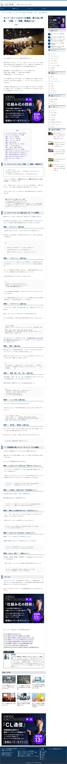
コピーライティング (55, 56)
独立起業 (53, 67)
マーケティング (54, 78)
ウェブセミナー (54, 104)
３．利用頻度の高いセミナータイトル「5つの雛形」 (14, 149)
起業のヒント (15, 8)
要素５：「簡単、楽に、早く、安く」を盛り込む (15, 143)
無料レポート (53, 101)
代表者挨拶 (53, 115)
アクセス (53, 126)
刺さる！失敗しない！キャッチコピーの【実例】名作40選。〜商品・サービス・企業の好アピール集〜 (59, 136)
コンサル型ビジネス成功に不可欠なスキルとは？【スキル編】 (58, 40)
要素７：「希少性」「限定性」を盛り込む (14, 147)
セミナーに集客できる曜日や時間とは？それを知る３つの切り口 (18, 641)
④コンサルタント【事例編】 (25, 754)
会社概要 (53, 119)
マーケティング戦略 (55, 65)
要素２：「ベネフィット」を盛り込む (13, 138)
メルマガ (44, 8)
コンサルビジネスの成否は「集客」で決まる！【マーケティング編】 (58, 38)
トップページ (53, 110)
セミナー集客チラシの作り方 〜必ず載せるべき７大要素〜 (17, 635)
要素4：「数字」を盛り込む (11, 142)
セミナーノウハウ (54, 58)
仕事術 (52, 70)
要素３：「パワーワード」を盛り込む (13, 140)
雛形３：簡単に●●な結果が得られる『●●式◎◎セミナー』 (17, 154)
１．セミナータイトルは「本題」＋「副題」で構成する (15, 133)
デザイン (53, 88)
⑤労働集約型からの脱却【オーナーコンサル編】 (29, 756)
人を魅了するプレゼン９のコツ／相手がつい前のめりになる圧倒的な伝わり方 (21, 647)
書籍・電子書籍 (54, 99)
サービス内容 (53, 112)
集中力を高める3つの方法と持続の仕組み (59, 160)
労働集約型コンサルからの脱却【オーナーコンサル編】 (57, 47)
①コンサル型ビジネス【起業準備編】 (26, 751)
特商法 (42, 757)
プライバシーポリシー (55, 124)
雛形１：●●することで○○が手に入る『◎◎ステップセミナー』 (18, 151)
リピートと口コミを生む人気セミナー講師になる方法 (16, 645)
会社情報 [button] (3, 12)
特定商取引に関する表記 (56, 122)
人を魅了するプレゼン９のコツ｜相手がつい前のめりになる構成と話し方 (59, 144)
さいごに (6, 159)
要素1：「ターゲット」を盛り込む (12, 136)
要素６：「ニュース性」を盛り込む (13, 145)
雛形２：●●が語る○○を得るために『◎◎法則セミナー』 (17, 152)
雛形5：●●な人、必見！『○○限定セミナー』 (14, 158)
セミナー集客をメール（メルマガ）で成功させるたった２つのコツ (19, 639)
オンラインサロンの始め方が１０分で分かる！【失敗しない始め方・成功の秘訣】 (59, 152)
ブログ (2, 8)
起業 (52, 76)
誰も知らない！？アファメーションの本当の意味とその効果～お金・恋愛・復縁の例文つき (59, 167)
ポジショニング (54, 63)
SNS (52, 83)
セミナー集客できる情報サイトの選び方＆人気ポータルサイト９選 (19, 637)
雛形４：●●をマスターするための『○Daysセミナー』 (16, 156)
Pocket (16, 24)
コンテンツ (30, 8)
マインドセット (54, 90)
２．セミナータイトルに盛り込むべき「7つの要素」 (14, 134)
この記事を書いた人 (9, 652)
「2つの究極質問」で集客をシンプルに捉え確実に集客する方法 (18, 643)
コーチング (53, 53)
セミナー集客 (53, 60)
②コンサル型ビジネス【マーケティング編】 (28, 752)
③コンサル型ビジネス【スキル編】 (26, 753)
